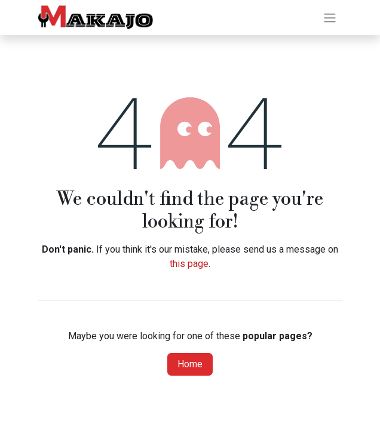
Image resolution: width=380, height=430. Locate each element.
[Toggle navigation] (329, 17)
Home (190, 364)
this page (189, 263)
